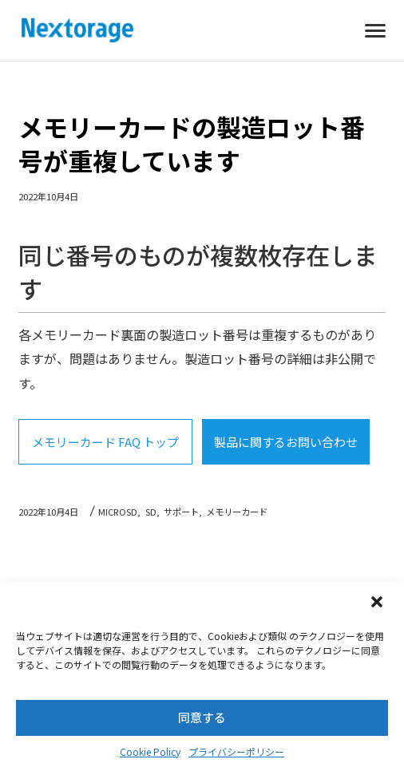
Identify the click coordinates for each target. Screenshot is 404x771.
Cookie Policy (150, 751)
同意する (202, 717)
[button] (378, 603)
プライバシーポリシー (236, 751)
